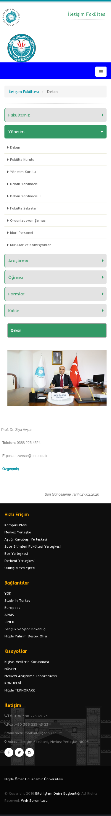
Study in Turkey (17, 600)
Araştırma (18, 260)
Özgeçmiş (10, 469)
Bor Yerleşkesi (16, 553)
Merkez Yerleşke (17, 532)
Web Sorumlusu (34, 800)
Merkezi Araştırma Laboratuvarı (30, 676)
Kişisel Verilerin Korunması (26, 661)
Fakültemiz (19, 115)
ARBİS (9, 614)
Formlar (16, 294)
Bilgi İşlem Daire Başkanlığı (57, 793)
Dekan (15, 147)
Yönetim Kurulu (23, 171)
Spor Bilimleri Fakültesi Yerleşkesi (32, 546)
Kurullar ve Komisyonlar (30, 244)
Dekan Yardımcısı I (25, 184)
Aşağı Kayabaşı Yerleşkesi (25, 539)
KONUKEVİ (12, 683)
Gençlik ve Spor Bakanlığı (25, 629)
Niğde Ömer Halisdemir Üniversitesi (33, 779)
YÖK (7, 593)
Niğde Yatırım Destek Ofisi (25, 636)
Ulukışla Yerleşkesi (19, 567)
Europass (12, 607)
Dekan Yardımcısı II (25, 196)
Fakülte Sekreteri (24, 208)
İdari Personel (21, 232)
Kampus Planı (15, 525)
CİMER (9, 622)
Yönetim (16, 131)
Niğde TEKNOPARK (19, 690)
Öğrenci (15, 277)
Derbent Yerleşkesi (19, 560)
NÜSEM (10, 669)
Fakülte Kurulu (22, 159)
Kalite (13, 310)
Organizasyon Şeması (28, 220)
